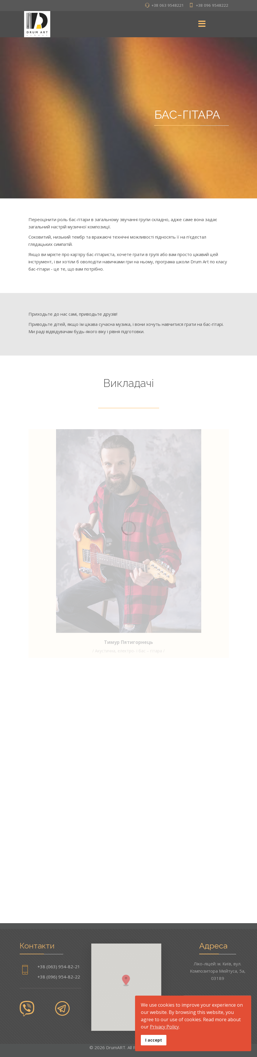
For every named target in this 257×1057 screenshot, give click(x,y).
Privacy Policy (164, 1027)
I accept (153, 1040)
